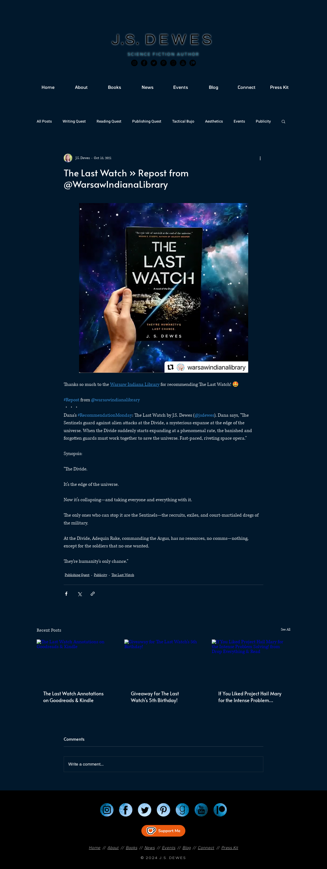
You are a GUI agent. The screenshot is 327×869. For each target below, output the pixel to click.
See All (285, 629)
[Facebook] (144, 63)
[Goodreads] (173, 63)
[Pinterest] (163, 63)
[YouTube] (201, 810)
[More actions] (260, 158)
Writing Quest (74, 121)
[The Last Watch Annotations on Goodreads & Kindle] (76, 661)
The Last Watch (122, 575)
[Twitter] (154, 63)
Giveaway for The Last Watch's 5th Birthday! (155, 696)
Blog (186, 847)
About (113, 847)
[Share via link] (92, 593)
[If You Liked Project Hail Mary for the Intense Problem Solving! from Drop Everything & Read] (251, 661)
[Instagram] (134, 63)
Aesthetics (214, 121)
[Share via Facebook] (66, 593)
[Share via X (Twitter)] (79, 593)
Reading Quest (109, 121)
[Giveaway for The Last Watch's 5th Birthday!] (163, 661)
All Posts (44, 121)
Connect (206, 847)
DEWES (180, 40)
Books (131, 847)
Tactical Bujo (183, 121)
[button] (283, 121)
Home (94, 847)
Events (239, 121)
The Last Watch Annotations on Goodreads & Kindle (73, 696)
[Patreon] (220, 810)
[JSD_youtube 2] (183, 63)
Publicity (263, 121)
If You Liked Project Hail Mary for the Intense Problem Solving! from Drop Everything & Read (250, 696)
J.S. (128, 40)
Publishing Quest (146, 121)
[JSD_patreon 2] (192, 63)
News (149, 847)
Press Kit (229, 847)
